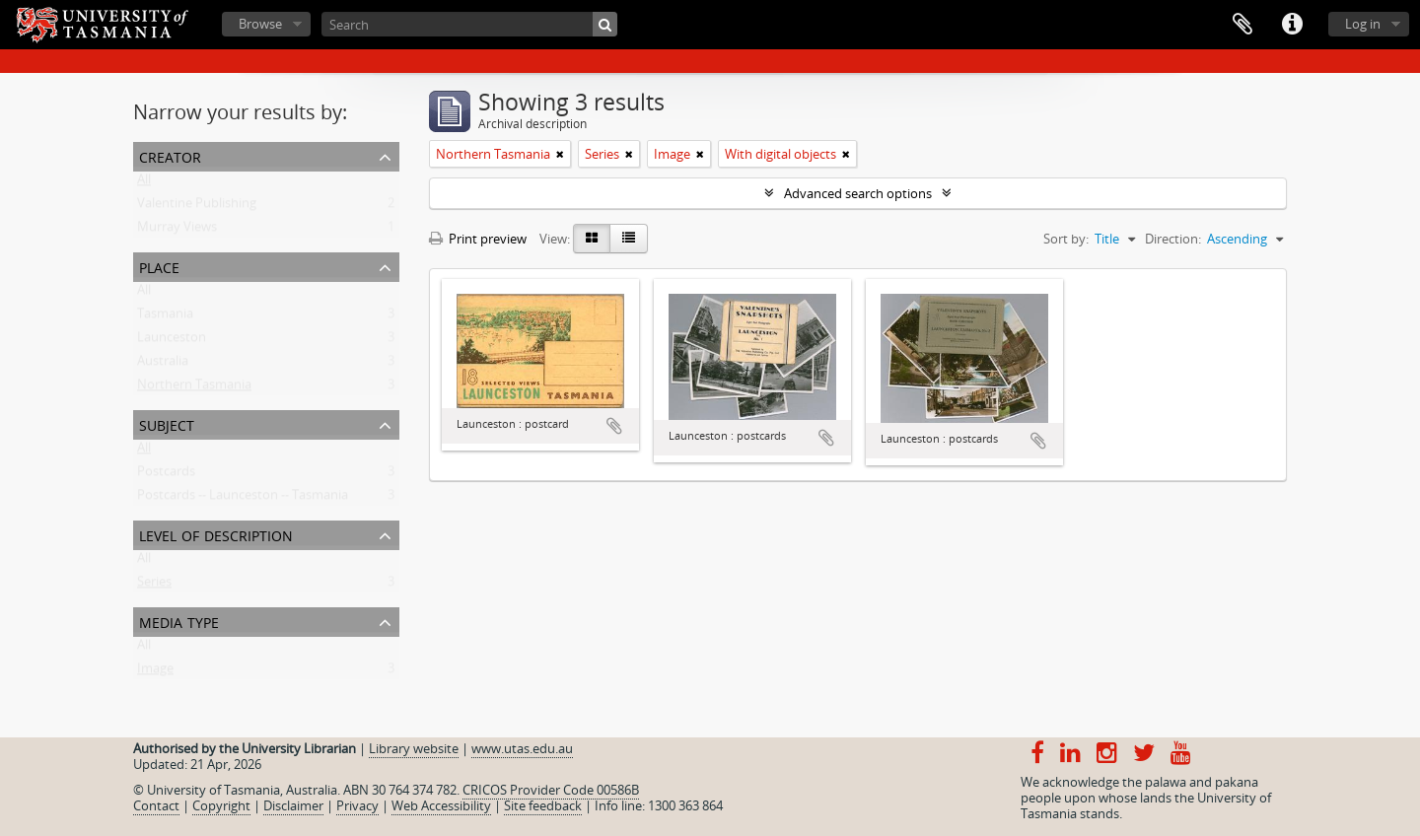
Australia (162, 365)
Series (154, 585)
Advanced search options (858, 193)
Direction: (1173, 238)
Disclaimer (293, 805)
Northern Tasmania (194, 388)
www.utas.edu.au (522, 748)
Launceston (171, 341)
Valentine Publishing (196, 207)
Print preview (478, 238)
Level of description (216, 534)
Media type (179, 620)
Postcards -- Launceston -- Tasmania (242, 499)
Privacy (357, 805)
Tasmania (165, 317)
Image (155, 672)
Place (159, 265)
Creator (170, 155)
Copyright (221, 805)
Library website (414, 748)
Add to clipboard (614, 426)
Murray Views (177, 231)
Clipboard (1242, 24)
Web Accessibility (441, 805)
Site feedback (543, 805)
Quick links (1291, 24)
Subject (166, 423)
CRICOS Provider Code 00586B (550, 790)
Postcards (166, 475)
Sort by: (1066, 238)
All (144, 183)
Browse (260, 24)
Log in (1363, 24)
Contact (156, 805)
